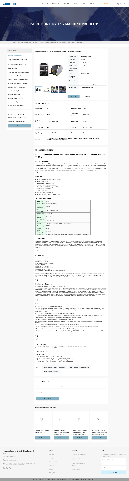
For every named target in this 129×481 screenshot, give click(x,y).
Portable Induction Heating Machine (18, 64)
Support (83, 3)
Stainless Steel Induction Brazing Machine (42, 431)
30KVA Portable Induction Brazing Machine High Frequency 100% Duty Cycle (80, 432)
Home (15, 42)
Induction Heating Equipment (16, 102)
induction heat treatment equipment (54, 367)
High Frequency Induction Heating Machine (17, 60)
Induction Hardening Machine (16, 87)
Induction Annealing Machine (16, 76)
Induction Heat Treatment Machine (17, 83)
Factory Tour (52, 458)
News (75, 3)
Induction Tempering (14, 94)
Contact (92, 3)
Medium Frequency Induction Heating (18, 79)
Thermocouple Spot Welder (15, 105)
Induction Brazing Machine (15, 91)
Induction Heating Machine (26, 42)
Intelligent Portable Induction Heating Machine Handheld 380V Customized (61, 432)
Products (55, 3)
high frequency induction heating (79, 367)
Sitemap (51, 469)
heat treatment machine (51, 371)
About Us (44, 3)
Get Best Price (73, 96)
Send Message (47, 398)
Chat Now (105, 3)
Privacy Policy (52, 473)
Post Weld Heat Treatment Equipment (18, 72)
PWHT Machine (12, 68)
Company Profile (53, 454)
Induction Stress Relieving (15, 98)
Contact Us (52, 465)
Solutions (66, 3)
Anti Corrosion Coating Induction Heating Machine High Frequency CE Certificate (99, 432)
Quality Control (53, 461)
